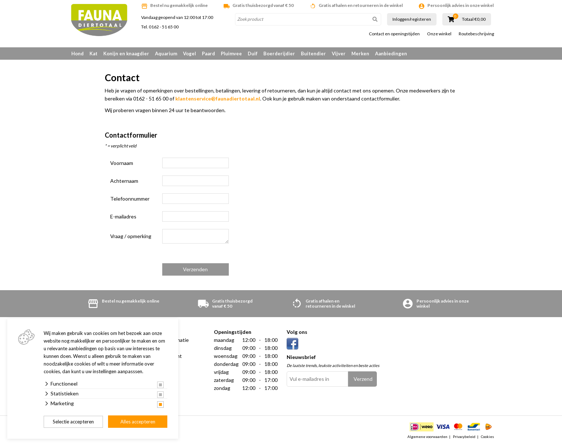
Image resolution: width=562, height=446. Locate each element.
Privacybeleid (464, 436)
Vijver (339, 53)
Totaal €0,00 (474, 19)
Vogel (189, 53)
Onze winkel (439, 34)
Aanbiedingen (391, 53)
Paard (208, 53)
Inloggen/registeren (411, 19)
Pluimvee (231, 53)
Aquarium (166, 53)
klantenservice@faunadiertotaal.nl (217, 98)
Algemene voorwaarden (427, 436)
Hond (77, 53)
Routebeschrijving (476, 34)
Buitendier (313, 53)
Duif (253, 53)
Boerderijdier (279, 53)
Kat (93, 53)
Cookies (487, 436)
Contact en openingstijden (394, 34)
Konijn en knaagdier (126, 53)
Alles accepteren (137, 422)
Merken (360, 53)
